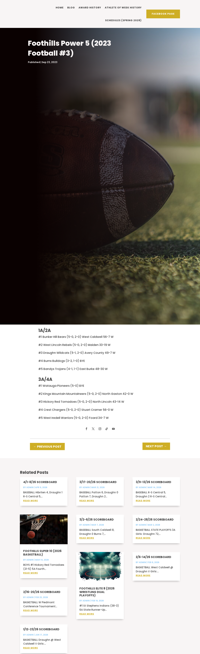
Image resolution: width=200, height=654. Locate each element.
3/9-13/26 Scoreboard (153, 499)
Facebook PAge (163, 13)
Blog (71, 7)
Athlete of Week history (123, 7)
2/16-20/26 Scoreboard (41, 609)
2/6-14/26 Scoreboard (153, 574)
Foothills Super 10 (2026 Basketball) (42, 569)
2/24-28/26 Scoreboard (155, 536)
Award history (90, 7)
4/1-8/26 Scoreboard (40, 499)
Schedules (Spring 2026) (123, 20)
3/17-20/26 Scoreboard (98, 499)
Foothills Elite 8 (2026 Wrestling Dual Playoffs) (97, 608)
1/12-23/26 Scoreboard (41, 646)
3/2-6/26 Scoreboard (96, 536)
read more (30, 517)
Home (60, 7)
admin (29, 504)
